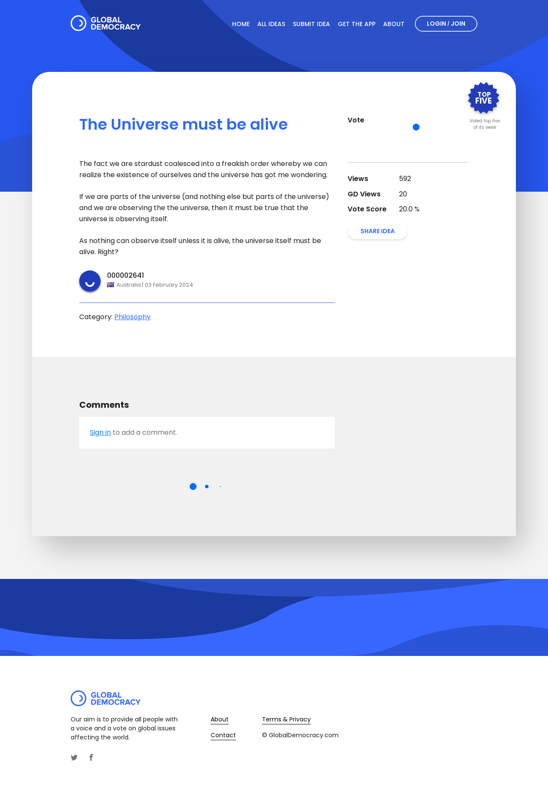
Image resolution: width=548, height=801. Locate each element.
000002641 (125, 275)
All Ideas (271, 24)
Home (241, 24)
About (394, 24)
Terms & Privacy (286, 719)
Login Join (446, 23)
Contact (223, 735)
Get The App (356, 24)
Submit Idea (311, 24)
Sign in (100, 432)
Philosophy (132, 317)
